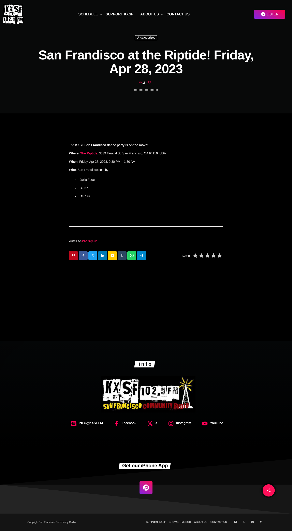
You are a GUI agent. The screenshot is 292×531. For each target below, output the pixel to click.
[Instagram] (252, 522)
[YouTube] (235, 522)
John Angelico (89, 240)
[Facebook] (260, 522)
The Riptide (88, 153)
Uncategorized (146, 38)
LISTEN (269, 14)
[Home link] (13, 14)
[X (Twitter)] (244, 522)
